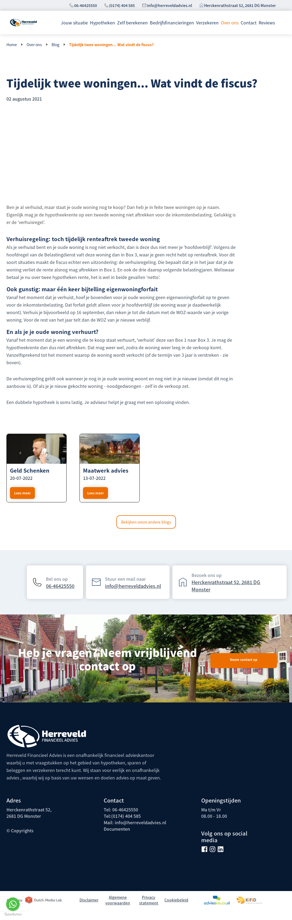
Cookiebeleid (176, 900)
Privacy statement (148, 900)
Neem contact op (243, 659)
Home (11, 44)
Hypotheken (102, 22)
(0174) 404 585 (122, 5)
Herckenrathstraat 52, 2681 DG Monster (240, 5)
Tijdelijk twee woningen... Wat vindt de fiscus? (111, 44)
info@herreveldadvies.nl (169, 5)
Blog (55, 44)
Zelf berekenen (132, 22)
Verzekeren (207, 22)
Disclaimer (89, 900)
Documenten (117, 829)
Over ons (230, 22)
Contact (249, 22)
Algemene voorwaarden (117, 900)
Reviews (267, 22)
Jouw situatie (74, 22)
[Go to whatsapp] (13, 904)
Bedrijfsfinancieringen (172, 22)
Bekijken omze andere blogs (146, 522)
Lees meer (95, 493)
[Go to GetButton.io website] (12, 914)
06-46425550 (85, 5)
